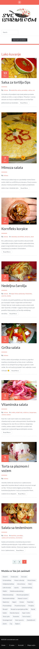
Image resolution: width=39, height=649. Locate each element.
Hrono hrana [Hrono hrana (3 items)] (31, 580)
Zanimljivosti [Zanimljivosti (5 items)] (31, 620)
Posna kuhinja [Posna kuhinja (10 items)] (7, 605)
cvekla (13, 412)
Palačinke (28, 293)
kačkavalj (22, 293)
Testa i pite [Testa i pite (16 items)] (6, 616)
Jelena (6, 90)
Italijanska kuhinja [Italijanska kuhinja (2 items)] (8, 584)
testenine (19, 538)
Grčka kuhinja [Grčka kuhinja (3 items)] (7, 580)
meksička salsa (16, 90)
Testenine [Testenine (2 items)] (16, 616)
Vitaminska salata (14, 404)
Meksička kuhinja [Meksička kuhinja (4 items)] (8, 595)
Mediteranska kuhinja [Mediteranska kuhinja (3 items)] (16, 591)
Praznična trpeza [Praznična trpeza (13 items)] (20, 605)
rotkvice (26, 412)
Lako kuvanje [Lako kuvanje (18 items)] (7, 587)
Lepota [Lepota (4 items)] (16, 587)
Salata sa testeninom (16, 527)
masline (13, 535)
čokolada (14, 236)
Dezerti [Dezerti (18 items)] (5, 577)
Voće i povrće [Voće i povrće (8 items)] (19, 620)
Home (3, 645)
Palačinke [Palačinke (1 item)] (30, 602)
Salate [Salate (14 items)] (5, 613)
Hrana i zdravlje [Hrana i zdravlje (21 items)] (19, 580)
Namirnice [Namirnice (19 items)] (6, 602)
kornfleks (21, 236)
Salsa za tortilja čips (15, 82)
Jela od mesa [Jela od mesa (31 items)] (21, 584)
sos (34, 90)
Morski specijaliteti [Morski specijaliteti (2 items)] (23, 595)
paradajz (25, 90)
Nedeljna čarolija (14, 286)
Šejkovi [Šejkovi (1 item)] (17, 624)
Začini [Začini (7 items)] (5, 624)
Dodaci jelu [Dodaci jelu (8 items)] (14, 577)
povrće (4, 296)
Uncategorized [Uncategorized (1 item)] (7, 620)
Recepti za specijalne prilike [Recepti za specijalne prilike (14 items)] (19, 609)
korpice (27, 236)
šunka (9, 296)
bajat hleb (14, 293)
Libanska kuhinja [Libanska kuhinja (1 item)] (27, 587)
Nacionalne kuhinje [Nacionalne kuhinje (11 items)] (8, 598)
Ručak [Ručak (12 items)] (33, 609)
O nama (11, 645)
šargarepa (32, 412)
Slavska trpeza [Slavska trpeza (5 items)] (14, 613)
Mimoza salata (12, 167)
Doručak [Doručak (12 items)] (24, 577)
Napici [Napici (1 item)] (14, 602)
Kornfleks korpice (14, 229)
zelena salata (6, 414)
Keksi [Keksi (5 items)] (30, 584)
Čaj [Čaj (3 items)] (11, 624)
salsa (30, 90)
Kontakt (21, 645)
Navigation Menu (19, 40)
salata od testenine (8, 538)
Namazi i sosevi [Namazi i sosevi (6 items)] (22, 598)
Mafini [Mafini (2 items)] (5, 591)
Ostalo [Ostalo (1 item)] (22, 602)
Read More (24, 103)
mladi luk (19, 412)
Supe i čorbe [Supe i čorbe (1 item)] (26, 613)
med (32, 236)
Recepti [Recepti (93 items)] (5, 609)
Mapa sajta (31, 645)
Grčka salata (10, 347)
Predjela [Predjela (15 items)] (31, 605)
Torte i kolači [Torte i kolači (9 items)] (26, 616)
